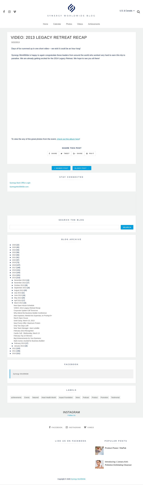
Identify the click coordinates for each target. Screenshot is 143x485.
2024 (14, 250)
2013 (14, 278)
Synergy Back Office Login (20, 183)
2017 (14, 268)
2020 (14, 260)
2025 (14, 248)
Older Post (82, 169)
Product (95, 398)
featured (36, 398)
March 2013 (18, 303)
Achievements (94, 24)
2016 (14, 270)
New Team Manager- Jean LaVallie (26, 328)
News (78, 398)
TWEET (65, 154)
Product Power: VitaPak (115, 449)
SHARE (53, 154)
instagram (73, 427)
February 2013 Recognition (24, 331)
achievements (16, 398)
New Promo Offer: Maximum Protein (27, 323)
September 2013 (20, 288)
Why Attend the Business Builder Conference (30, 313)
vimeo (89, 427)
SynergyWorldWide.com (19, 187)
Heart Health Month (49, 398)
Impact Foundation (66, 398)
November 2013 (20, 283)
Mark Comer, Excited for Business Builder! (29, 341)
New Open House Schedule (24, 306)
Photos (69, 24)
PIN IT (90, 154)
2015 (14, 273)
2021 (14, 258)
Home (45, 24)
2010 (14, 354)
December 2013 (20, 281)
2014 (14, 275)
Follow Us (71, 416)
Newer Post (61, 169)
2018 (14, 265)
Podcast (86, 398)
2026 (14, 245)
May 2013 (18, 298)
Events (26, 398)
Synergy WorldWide (21, 374)
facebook (56, 427)
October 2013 (19, 286)
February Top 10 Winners (23, 336)
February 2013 (19, 344)
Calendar (57, 24)
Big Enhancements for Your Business (27, 339)
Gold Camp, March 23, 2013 (24, 321)
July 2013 (18, 293)
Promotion (104, 398)
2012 (14, 349)
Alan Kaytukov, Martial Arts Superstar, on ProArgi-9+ (33, 316)
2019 (14, 263)
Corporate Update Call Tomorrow (26, 311)
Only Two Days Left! (21, 326)
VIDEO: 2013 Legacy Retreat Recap (27, 308)
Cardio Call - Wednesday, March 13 (27, 333)
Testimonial (115, 398)
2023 (14, 253)
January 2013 (19, 346)
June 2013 (18, 296)
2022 (14, 255)
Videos (80, 24)
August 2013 (19, 291)
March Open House (21, 318)
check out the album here (68, 139)
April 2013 (18, 301)
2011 (14, 351)
